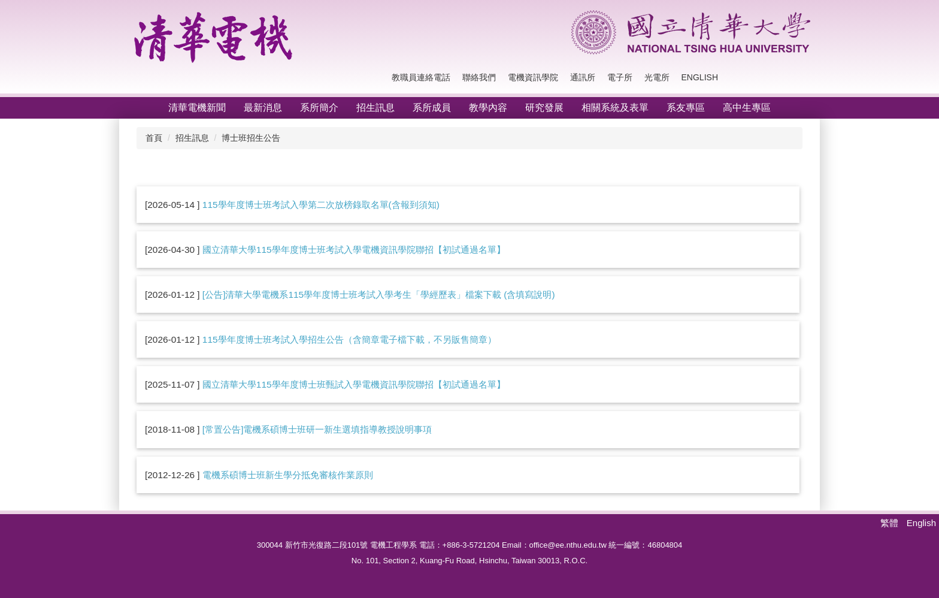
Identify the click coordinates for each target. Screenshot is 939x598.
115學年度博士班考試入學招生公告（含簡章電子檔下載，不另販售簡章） (349, 339)
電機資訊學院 (533, 77)
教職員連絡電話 (421, 77)
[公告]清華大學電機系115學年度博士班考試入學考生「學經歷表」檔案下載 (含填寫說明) (378, 294)
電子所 (619, 77)
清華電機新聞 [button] (197, 107)
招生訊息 (192, 138)
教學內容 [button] (488, 107)
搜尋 (798, 77)
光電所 (657, 77)
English (699, 77)
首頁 (154, 138)
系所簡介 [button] (319, 107)
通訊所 (582, 77)
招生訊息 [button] (375, 107)
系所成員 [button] (432, 107)
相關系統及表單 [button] (615, 107)
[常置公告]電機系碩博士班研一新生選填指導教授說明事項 (317, 429)
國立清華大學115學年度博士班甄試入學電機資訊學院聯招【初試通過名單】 (353, 384)
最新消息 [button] (263, 107)
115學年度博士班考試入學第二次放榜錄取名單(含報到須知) (321, 205)
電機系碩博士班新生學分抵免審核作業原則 (287, 475)
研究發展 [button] (544, 107)
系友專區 (686, 107)
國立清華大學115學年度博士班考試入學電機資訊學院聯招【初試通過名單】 (353, 249)
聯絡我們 (479, 77)
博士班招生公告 (251, 138)
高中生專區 (747, 107)
